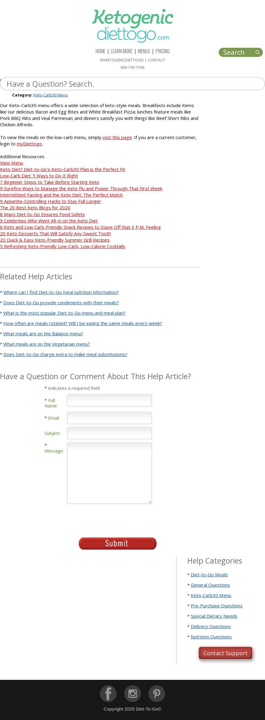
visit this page (117, 137)
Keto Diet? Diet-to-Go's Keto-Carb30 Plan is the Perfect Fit (62, 169)
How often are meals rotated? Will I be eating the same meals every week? (82, 323)
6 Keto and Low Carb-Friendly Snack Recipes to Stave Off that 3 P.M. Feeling (80, 227)
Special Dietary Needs (214, 616)
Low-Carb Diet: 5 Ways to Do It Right (39, 176)
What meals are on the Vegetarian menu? (46, 344)
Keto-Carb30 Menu (51, 95)
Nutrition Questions (211, 637)
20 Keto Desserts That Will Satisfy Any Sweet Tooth (55, 233)
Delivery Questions (211, 626)
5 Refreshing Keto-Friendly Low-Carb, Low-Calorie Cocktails (62, 246)
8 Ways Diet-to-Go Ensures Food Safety (42, 214)
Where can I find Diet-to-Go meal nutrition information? (61, 292)
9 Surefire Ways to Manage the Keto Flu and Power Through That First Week (81, 188)
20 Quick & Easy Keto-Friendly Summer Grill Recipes (55, 240)
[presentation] (113, 518)
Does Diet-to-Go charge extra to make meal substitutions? (65, 354)
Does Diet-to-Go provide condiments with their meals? (61, 302)
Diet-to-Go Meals (209, 574)
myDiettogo (29, 144)
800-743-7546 (132, 67)
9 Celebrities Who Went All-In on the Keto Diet (49, 221)
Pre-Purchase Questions (216, 606)
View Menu (11, 163)
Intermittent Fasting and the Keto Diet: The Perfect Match (61, 195)
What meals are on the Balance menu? (43, 333)
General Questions (210, 585)
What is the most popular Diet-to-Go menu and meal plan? (64, 313)
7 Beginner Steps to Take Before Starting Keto (49, 182)
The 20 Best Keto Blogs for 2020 (35, 207)
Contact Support (225, 653)
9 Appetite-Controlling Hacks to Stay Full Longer (50, 201)
